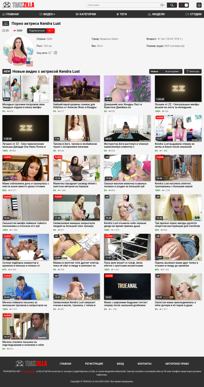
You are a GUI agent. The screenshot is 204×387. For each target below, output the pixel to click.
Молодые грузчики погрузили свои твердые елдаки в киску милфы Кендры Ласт (23, 106)
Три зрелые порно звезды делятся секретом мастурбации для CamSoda (177, 225)
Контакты (144, 363)
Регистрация (94, 363)
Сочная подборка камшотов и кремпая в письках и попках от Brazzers (21, 264)
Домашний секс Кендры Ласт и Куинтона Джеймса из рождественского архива (123, 106)
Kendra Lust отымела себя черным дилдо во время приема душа (125, 225)
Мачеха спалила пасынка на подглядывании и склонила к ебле (23, 343)
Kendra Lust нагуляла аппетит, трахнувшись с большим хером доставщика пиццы (174, 185)
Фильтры (192, 71)
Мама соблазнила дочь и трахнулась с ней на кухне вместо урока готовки (25, 185)
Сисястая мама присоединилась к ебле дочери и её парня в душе (175, 304)
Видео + (47, 14)
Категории (86, 14)
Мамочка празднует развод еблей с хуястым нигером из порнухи (75, 185)
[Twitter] (50, 53)
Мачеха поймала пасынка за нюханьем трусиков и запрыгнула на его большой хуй (24, 304)
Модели (156, 14)
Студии (194, 14)
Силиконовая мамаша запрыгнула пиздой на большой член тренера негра (74, 225)
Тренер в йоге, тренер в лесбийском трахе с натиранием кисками (75, 145)
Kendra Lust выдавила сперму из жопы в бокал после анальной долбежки (174, 145)
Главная (10, 14)
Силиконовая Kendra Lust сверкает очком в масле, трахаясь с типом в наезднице (74, 304)
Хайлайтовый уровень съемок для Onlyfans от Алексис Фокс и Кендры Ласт (75, 106)
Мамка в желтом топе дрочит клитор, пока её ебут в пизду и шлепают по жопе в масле (76, 264)
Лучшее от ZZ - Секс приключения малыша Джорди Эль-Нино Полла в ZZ (24, 145)
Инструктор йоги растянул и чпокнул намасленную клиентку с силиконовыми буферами (126, 145)
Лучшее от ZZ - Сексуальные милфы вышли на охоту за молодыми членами (177, 106)
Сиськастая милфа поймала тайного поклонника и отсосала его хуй (24, 225)
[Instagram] (55, 53)
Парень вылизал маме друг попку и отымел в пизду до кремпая (176, 264)
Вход (120, 363)
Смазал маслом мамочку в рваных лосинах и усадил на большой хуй (125, 185)
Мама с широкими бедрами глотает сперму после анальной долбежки (126, 304)
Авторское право (177, 363)
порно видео (29, 371)
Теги (122, 14)
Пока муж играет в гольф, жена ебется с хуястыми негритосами (123, 264)
